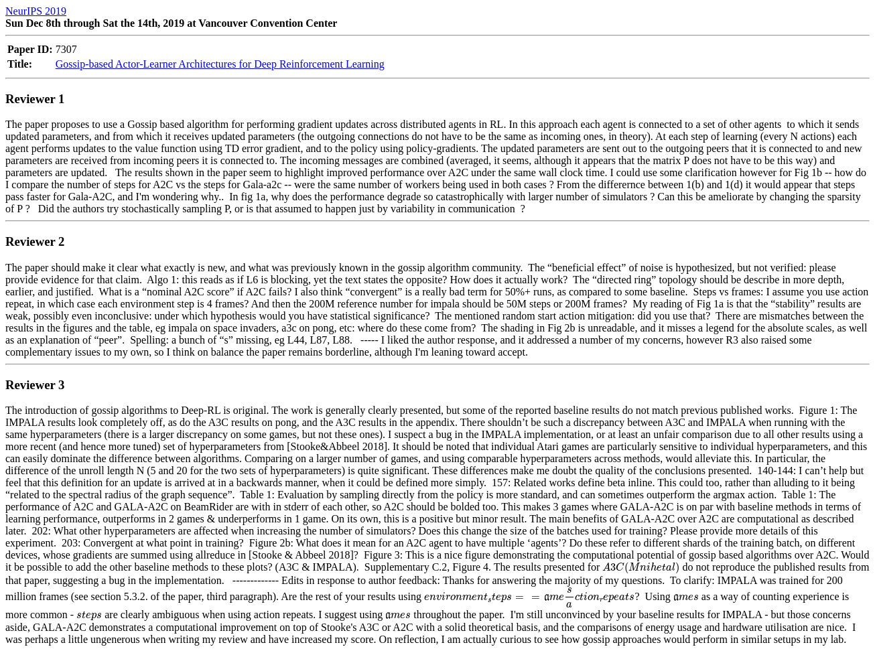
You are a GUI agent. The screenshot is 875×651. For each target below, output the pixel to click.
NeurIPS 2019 (35, 11)
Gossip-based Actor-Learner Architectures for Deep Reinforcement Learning (220, 64)
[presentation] (640, 568)
